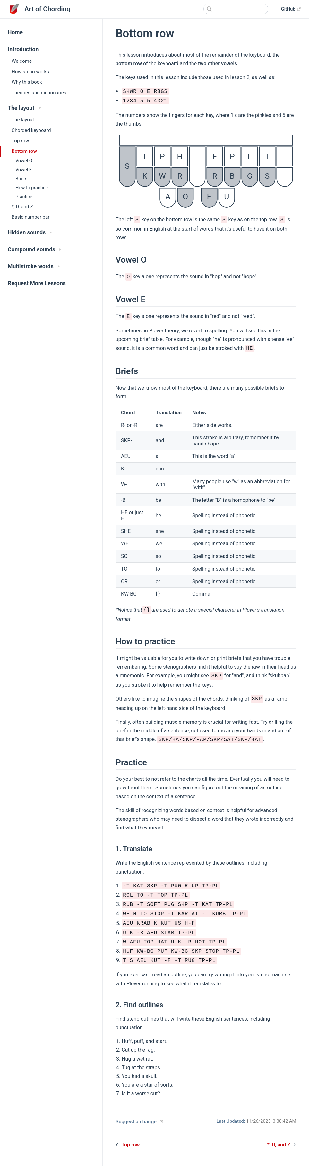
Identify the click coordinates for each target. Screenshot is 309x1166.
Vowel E (23, 170)
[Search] (235, 9)
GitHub (291, 9)
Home (15, 32)
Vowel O (23, 161)
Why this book (27, 82)
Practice (23, 197)
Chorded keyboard (31, 130)
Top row (20, 140)
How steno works (30, 72)
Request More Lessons (37, 283)
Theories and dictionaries (39, 92)
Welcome (22, 61)
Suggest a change (136, 1122)
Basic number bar (30, 217)
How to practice (31, 188)
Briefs (21, 179)
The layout (23, 120)
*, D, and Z (22, 206)
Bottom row (24, 151)
